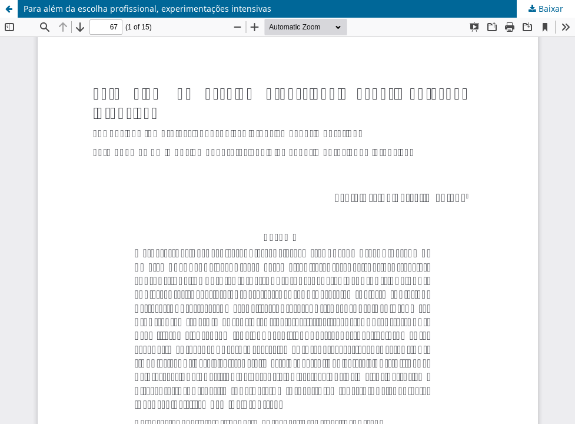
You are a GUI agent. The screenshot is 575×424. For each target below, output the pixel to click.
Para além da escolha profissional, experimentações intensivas (147, 8)
